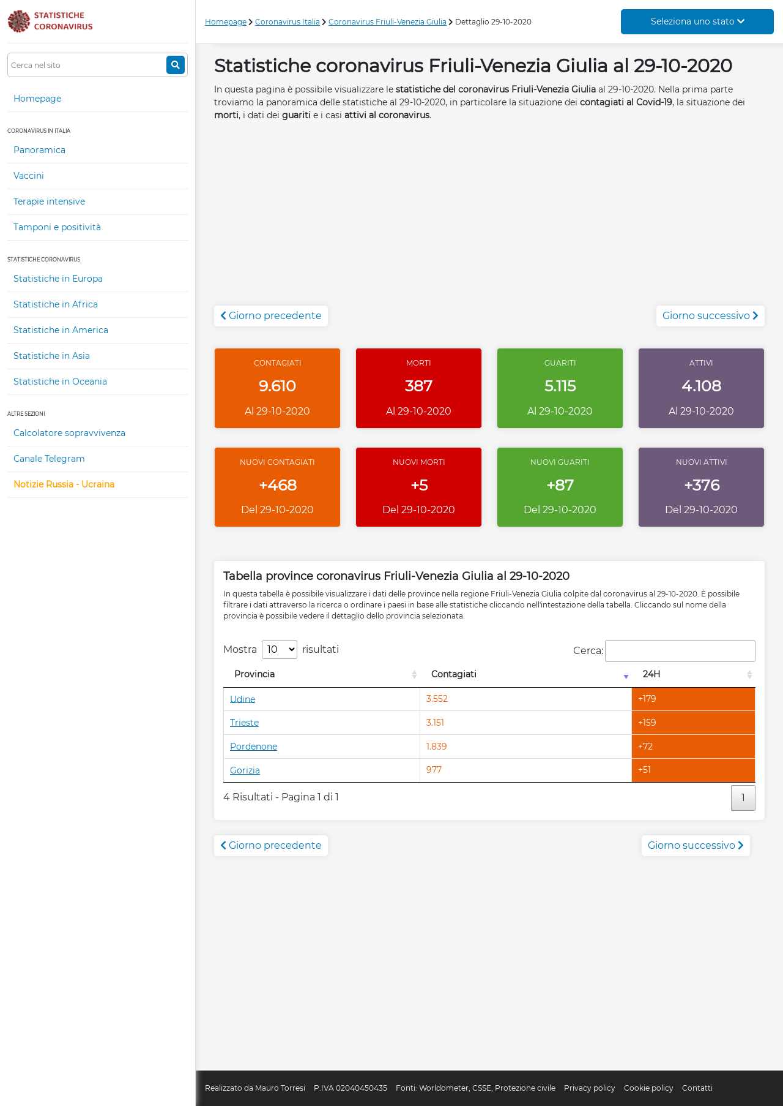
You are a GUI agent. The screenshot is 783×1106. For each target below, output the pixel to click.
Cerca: (664, 651)
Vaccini (28, 175)
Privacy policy (589, 1088)
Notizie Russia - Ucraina (63, 484)
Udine (242, 698)
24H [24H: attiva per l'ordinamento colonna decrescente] (651, 674)
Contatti (697, 1088)
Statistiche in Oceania (60, 381)
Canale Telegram (49, 458)
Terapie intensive (49, 201)
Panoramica (39, 150)
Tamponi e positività (57, 227)
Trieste (244, 722)
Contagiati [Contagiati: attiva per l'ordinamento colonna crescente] (454, 674)
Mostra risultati (281, 649)
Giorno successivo (710, 316)
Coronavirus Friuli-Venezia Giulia (387, 21)
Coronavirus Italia (287, 21)
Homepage (37, 98)
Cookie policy (649, 1088)
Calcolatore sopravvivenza (69, 432)
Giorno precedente (271, 316)
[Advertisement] (489, 220)
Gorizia (245, 770)
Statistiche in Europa (58, 278)
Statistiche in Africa (55, 304)
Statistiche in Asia (51, 355)
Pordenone (253, 746)
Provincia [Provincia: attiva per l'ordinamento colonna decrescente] (254, 674)
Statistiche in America (60, 330)
